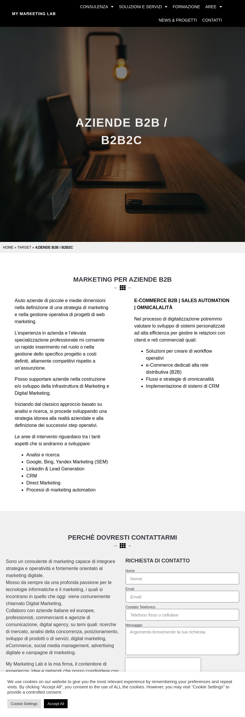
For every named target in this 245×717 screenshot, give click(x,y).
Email (130, 589)
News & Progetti (178, 20)
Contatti (212, 20)
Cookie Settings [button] (24, 704)
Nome (130, 571)
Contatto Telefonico (141, 607)
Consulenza (97, 7)
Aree (213, 7)
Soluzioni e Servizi (143, 7)
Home (8, 247)
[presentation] (163, 667)
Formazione (186, 6)
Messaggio (134, 625)
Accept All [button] (55, 704)
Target (24, 247)
